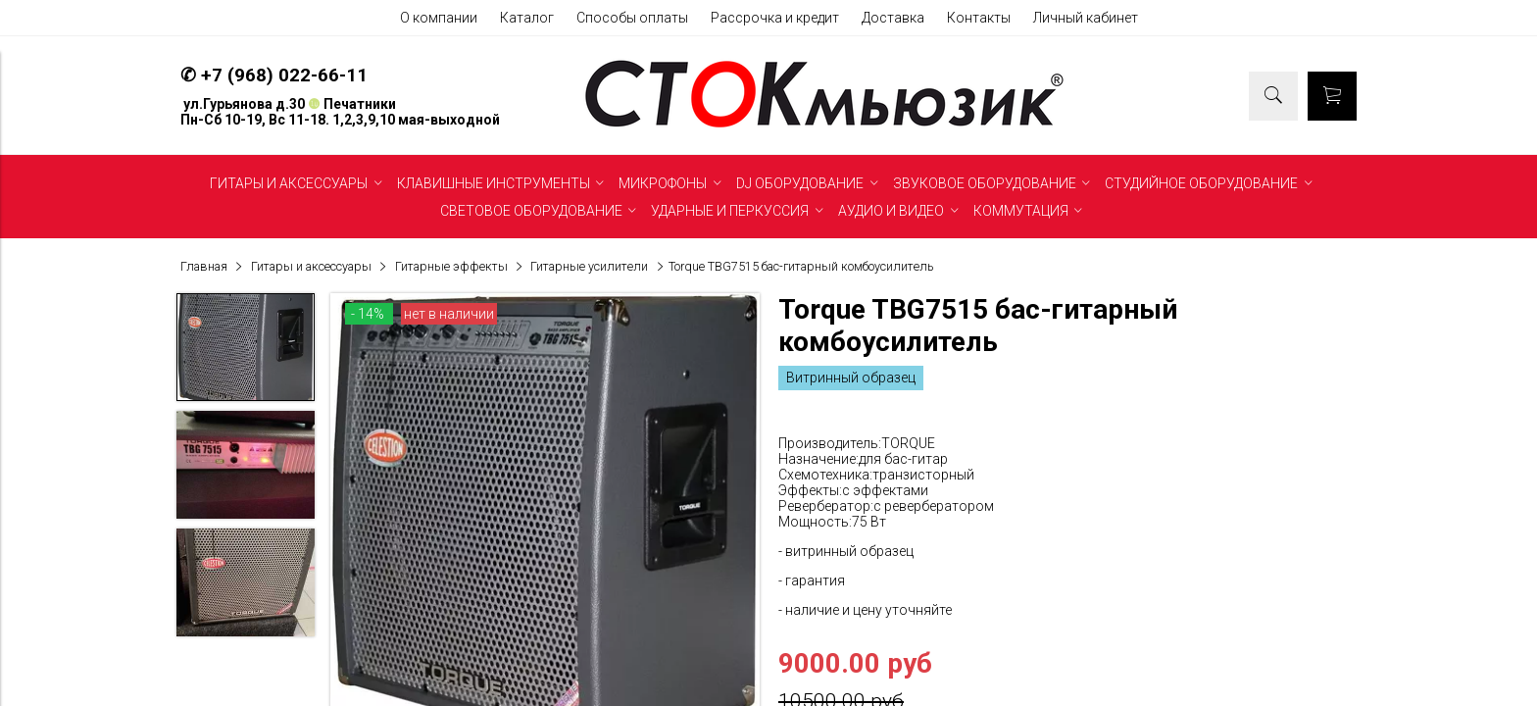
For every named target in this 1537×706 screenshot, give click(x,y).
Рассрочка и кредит (775, 17)
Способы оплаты (632, 17)
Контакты (979, 17)
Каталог (527, 17)
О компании (438, 17)
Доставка (893, 17)
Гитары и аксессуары (311, 266)
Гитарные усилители (589, 266)
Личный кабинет (1085, 17)
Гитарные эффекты (451, 266)
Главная (203, 266)
